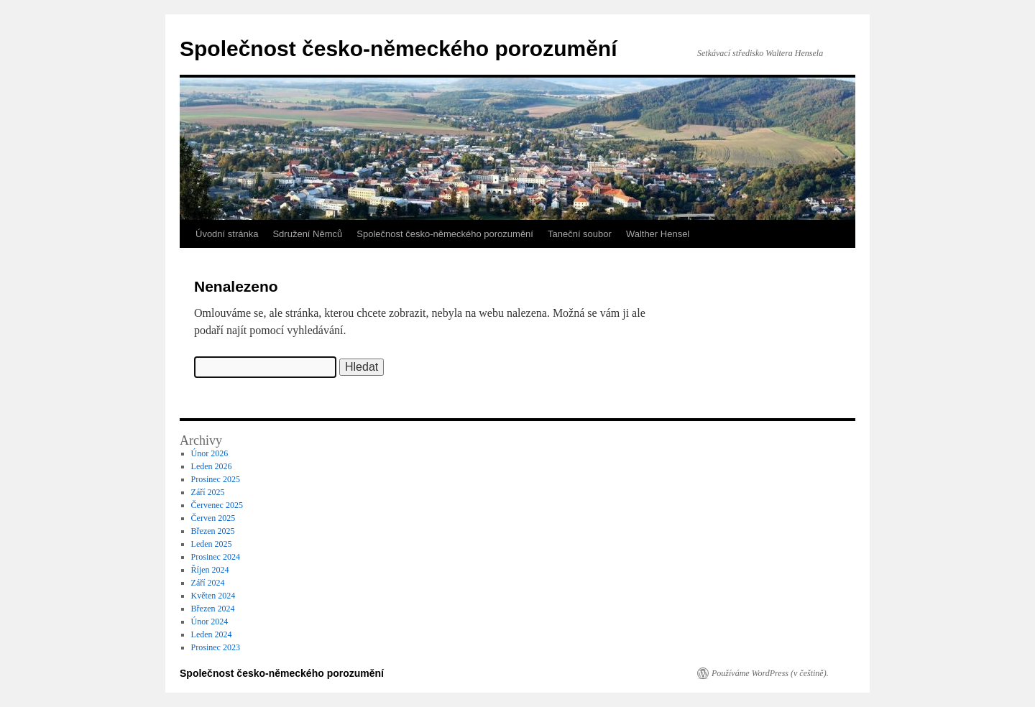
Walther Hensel (657, 233)
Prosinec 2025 (215, 479)
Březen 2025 (213, 531)
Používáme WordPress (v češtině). (770, 673)
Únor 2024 (210, 621)
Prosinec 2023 (215, 647)
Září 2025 (208, 492)
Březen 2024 (213, 609)
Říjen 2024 (210, 570)
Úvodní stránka (227, 233)
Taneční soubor (580, 233)
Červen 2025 (213, 518)
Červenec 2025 (217, 505)
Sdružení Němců (307, 233)
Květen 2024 (213, 596)
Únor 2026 (210, 453)
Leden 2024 (211, 634)
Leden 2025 (211, 544)
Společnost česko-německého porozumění (398, 48)
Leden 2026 (211, 466)
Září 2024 (208, 583)
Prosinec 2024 (215, 557)
